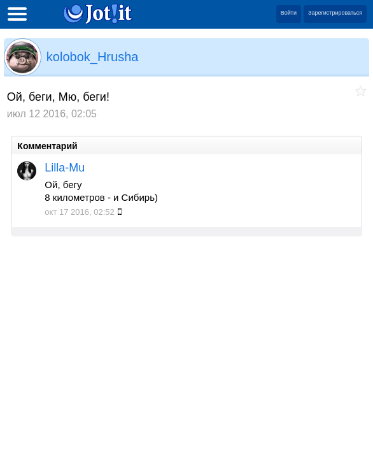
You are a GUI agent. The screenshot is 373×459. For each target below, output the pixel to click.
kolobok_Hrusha (92, 57)
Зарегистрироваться (335, 13)
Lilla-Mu (65, 167)
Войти (289, 13)
